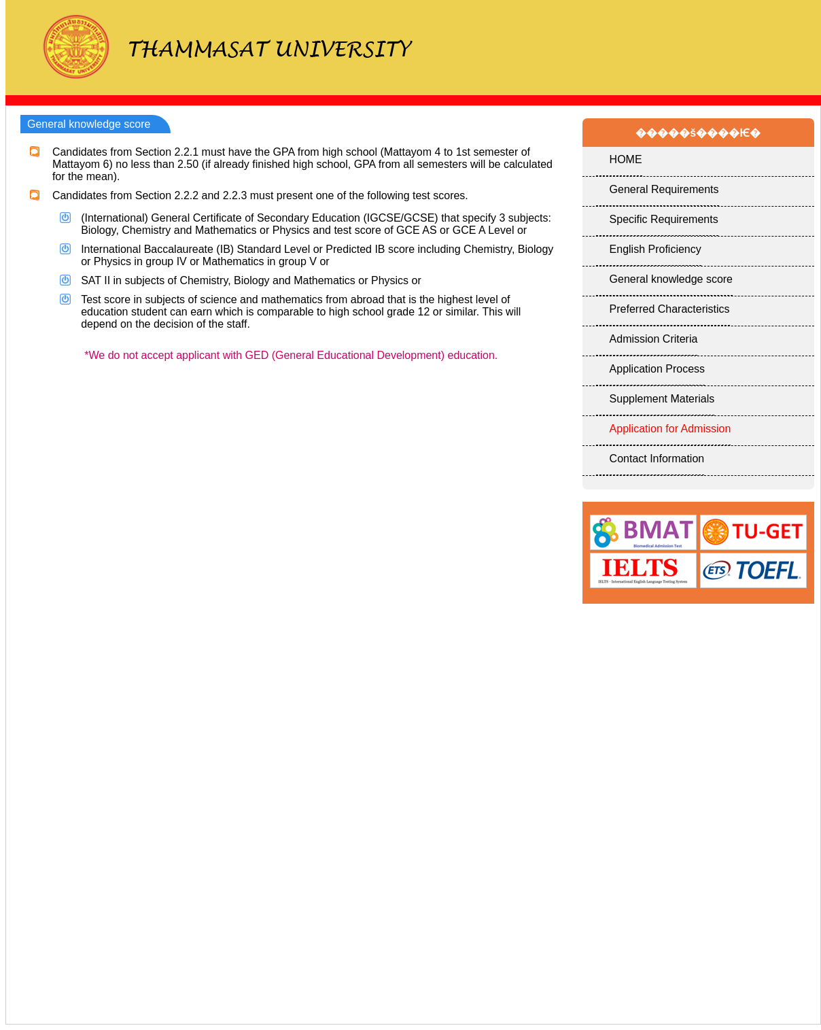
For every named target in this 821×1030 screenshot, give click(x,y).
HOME (626, 159)
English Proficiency (655, 249)
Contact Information (657, 458)
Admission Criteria (654, 339)
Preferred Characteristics (670, 309)
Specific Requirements (664, 219)
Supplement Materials (662, 399)
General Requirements (664, 189)
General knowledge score (671, 279)
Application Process (657, 369)
